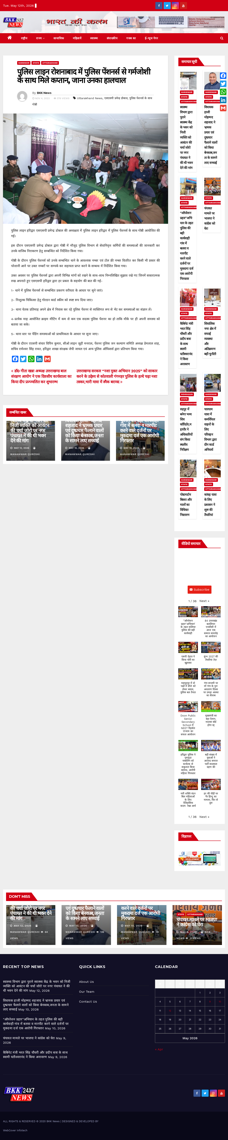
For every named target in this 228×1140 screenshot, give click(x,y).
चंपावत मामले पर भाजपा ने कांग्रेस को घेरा (209, 218)
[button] (221, 38)
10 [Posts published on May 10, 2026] (220, 1001)
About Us (86, 982)
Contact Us (88, 1001)
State (36, 63)
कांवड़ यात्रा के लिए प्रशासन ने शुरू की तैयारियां (210, 505)
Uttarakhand (50, 63)
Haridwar (23, 63)
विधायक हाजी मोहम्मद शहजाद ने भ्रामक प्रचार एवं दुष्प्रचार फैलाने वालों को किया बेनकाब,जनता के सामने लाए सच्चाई (84, 430)
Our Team (86, 992)
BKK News (44, 93)
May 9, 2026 (188, 932)
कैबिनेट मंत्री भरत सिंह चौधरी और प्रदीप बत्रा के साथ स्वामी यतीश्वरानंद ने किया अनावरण (186, 344)
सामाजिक (58, 38)
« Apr (159, 1049)
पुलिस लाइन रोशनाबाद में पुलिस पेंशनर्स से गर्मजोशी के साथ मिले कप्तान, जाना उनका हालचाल (83, 76)
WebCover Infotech (15, 1130)
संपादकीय (112, 38)
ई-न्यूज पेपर (151, 38)
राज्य (40, 38)
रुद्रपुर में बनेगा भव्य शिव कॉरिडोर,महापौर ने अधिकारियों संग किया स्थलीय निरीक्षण (186, 429)
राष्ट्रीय (24, 38)
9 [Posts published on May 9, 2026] (210, 1001)
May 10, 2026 (78, 925)
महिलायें (77, 38)
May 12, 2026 (22, 925)
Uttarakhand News (89, 98)
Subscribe (199, 589)
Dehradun (187, 394)
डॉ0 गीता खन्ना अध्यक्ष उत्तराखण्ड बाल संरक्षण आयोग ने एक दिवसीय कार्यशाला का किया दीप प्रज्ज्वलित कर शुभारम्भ (41, 376)
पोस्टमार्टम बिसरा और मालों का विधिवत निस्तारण (186, 505)
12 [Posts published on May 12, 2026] (170, 1010)
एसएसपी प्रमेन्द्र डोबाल (116, 98)
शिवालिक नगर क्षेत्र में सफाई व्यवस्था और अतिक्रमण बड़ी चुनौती (210, 339)
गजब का (131, 38)
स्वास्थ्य (94, 38)
